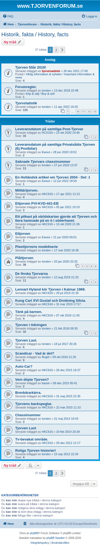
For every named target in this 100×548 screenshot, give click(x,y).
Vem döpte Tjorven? (32, 380)
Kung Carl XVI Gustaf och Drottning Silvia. (50, 301)
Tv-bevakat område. (31, 439)
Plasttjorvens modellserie (36, 247)
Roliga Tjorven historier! (35, 450)
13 (95, 111)
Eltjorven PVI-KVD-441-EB (37, 203)
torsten (46, 90)
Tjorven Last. (26, 340)
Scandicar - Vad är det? (34, 353)
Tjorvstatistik (26, 103)
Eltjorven (22, 234)
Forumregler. (26, 87)
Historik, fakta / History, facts (35, 34)
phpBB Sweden (55, 538)
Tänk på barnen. (28, 312)
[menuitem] (8, 16)
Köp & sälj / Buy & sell (40, 93)
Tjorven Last (25, 428)
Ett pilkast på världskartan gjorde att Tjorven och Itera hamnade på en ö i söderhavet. (56, 219)
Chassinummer (28, 415)
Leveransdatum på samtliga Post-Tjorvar (49, 129)
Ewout (46, 152)
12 (89, 111)
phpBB (34, 533)
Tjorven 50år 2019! (30, 67)
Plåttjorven (24, 258)
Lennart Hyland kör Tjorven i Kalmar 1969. (50, 289)
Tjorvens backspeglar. (33, 404)
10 (78, 111)
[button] (62, 50)
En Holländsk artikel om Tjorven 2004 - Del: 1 (52, 177)
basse (46, 383)
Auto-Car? (23, 366)
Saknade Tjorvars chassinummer (42, 162)
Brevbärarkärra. (28, 393)
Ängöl (45, 357)
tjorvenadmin (51, 71)
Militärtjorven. (26, 190)
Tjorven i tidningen (31, 325)
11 (83, 111)
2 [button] (56, 49)
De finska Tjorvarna (31, 274)
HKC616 (47, 194)
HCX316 (47, 132)
